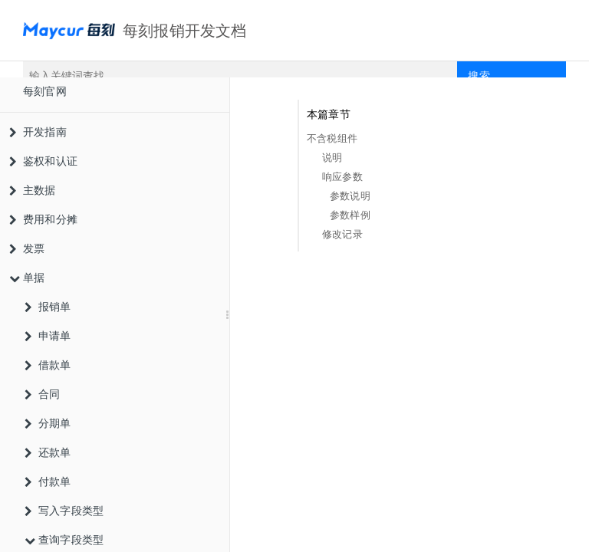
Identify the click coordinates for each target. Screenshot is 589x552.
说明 (332, 157)
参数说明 (350, 196)
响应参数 (342, 176)
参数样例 (350, 215)
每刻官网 (45, 91)
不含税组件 (332, 138)
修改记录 (342, 234)
